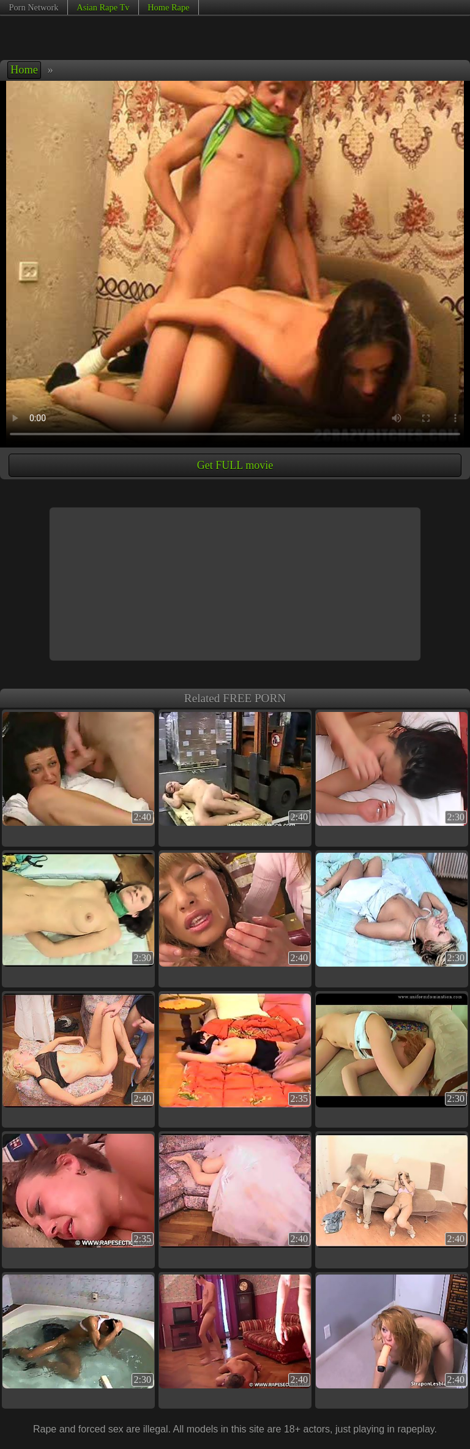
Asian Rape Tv (102, 7)
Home (24, 70)
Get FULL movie (235, 465)
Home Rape (168, 7)
